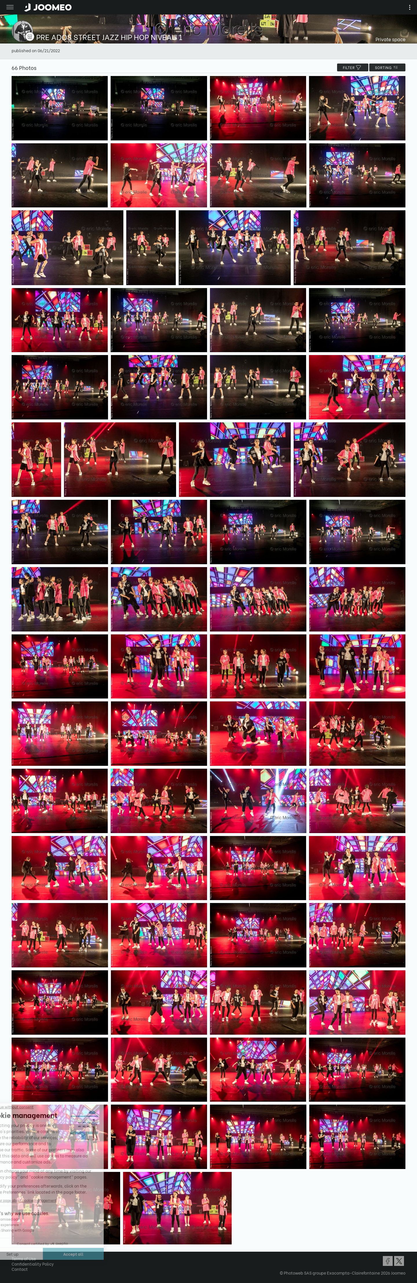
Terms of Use (24, 1258)
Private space (390, 39)
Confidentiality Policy (33, 1264)
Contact (20, 1269)
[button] (15, 1253)
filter (353, 67)
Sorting (387, 67)
